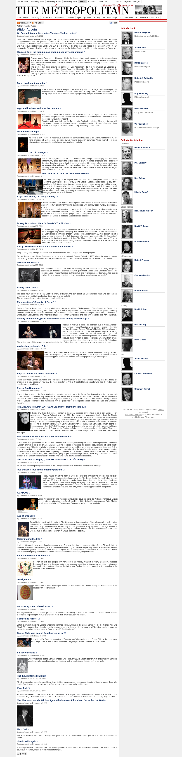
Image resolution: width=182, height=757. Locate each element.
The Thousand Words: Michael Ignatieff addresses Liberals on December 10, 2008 (60, 700)
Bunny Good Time (26, 287)
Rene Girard (140, 340)
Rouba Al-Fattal (142, 241)
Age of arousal (25, 516)
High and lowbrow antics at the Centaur (38, 108)
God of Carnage (37, 152)
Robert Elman (141, 290)
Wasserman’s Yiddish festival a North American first (44, 436)
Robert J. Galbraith (144, 78)
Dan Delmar (140, 178)
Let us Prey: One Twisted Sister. (34, 606)
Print (115, 23)
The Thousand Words (129, 18)
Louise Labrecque (143, 374)
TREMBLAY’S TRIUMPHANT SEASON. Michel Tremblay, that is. (50, 407)
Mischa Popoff (141, 192)
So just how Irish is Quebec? (32, 555)
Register (127, 1)
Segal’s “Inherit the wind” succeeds (36, 373)
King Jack (22, 688)
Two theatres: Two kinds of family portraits (39, 469)
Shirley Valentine (26, 652)
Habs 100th (23, 729)
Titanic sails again (26, 741)
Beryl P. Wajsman (143, 32)
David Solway (141, 309)
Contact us (102, 1)
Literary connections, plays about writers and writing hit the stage (52, 318)
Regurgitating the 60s (28, 539)
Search (82, 1)
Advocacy (35, 18)
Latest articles (23, 18)
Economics (59, 18)
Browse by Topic (37, 1)
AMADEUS (22, 492)
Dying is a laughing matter (31, 83)
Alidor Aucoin (25, 23)
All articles (39, 23)
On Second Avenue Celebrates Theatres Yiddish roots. (46, 33)
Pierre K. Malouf (142, 147)
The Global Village (109, 18)
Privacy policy (150, 417)
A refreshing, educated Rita (31, 346)
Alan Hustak (140, 47)
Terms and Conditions (133, 414)
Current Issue (22, 1)
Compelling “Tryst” (27, 618)
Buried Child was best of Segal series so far (40, 633)
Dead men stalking (27, 131)
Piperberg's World (84, 18)
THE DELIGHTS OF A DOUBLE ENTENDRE (64, 173)
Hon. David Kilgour (144, 211)
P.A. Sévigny (141, 163)
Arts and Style (47, 18)
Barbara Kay (141, 324)
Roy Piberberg (141, 93)
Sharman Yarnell (142, 389)
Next (24, 753)
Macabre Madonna (27, 262)
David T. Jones (142, 226)
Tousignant (23, 579)
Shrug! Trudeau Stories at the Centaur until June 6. (44, 246)
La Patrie (70, 18)
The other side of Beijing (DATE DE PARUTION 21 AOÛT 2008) (50, 459)
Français (136, 1)
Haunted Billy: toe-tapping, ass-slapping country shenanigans (50, 52)
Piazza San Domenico (28, 388)
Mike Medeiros (142, 108)
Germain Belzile (142, 275)
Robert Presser (142, 260)
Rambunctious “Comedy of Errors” (35, 302)
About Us (91, 1)
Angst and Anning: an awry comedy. (36, 196)
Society (97, 18)
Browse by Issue (70, 1)
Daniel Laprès (141, 63)
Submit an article (147, 18)
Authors (20, 26)
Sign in (119, 1)
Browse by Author (54, 1)
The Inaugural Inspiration (30, 676)
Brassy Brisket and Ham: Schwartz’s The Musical (43, 223)
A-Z (157, 18)
